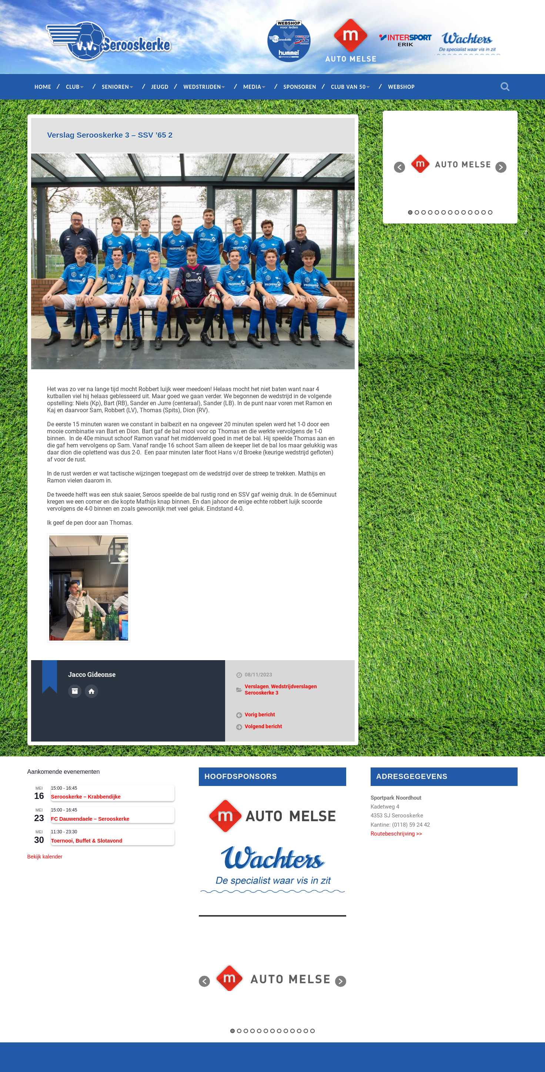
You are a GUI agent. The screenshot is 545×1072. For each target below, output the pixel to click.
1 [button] (410, 212)
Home (43, 86)
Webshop (401, 86)
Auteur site (91, 691)
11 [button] (477, 212)
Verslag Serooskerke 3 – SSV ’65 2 (110, 135)
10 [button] (470, 212)
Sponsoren (300, 86)
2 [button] (417, 212)
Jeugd (160, 86)
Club (73, 86)
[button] (399, 167)
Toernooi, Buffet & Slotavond (87, 841)
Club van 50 (348, 86)
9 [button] (463, 212)
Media (252, 86)
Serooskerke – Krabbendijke (86, 797)
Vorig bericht (260, 715)
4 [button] (430, 212)
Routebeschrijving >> (396, 833)
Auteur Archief (74, 691)
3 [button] (423, 212)
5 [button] (437, 212)
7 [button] (450, 212)
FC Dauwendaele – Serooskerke (90, 819)
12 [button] (483, 212)
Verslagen (257, 686)
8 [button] (457, 212)
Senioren (115, 86)
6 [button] (443, 212)
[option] (450, 163)
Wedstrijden (202, 86)
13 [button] (490, 212)
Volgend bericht (263, 726)
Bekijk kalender (45, 857)
